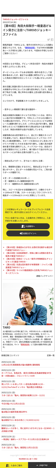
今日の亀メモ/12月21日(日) (13, 403)
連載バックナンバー (44, 275)
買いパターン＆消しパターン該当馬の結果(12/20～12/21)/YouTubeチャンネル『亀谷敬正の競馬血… (23, 385)
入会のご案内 (14, 465)
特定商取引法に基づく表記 (28, 459)
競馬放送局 (30, 47)
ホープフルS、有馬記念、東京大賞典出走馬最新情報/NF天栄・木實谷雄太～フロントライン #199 (26, 374)
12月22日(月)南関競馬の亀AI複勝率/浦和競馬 (20, 364)
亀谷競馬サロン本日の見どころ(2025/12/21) (20, 420)
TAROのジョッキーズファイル (15, 19)
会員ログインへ (28, 233)
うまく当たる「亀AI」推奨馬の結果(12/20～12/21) (23, 395)
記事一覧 (51, 355)
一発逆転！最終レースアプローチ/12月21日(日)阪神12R (25, 439)
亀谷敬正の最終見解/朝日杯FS (14, 411)
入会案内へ (28, 226)
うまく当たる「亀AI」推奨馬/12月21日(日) (19, 447)
